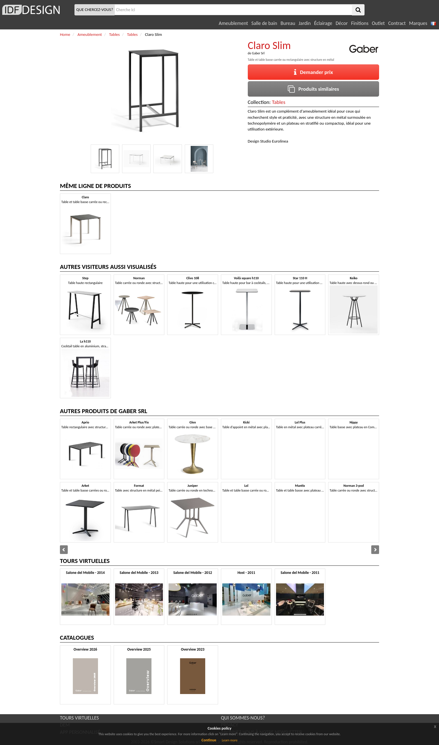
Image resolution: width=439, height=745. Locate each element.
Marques (418, 23)
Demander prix (313, 72)
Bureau (288, 23)
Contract (397, 23)
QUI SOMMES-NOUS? (243, 718)
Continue (209, 740)
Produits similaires (313, 89)
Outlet (378, 23)
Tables (278, 102)
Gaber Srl (258, 53)
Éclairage (323, 23)
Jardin (304, 23)
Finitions (359, 23)
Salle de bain (264, 23)
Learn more (229, 740)
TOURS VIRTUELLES (79, 718)
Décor (342, 23)
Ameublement (233, 23)
